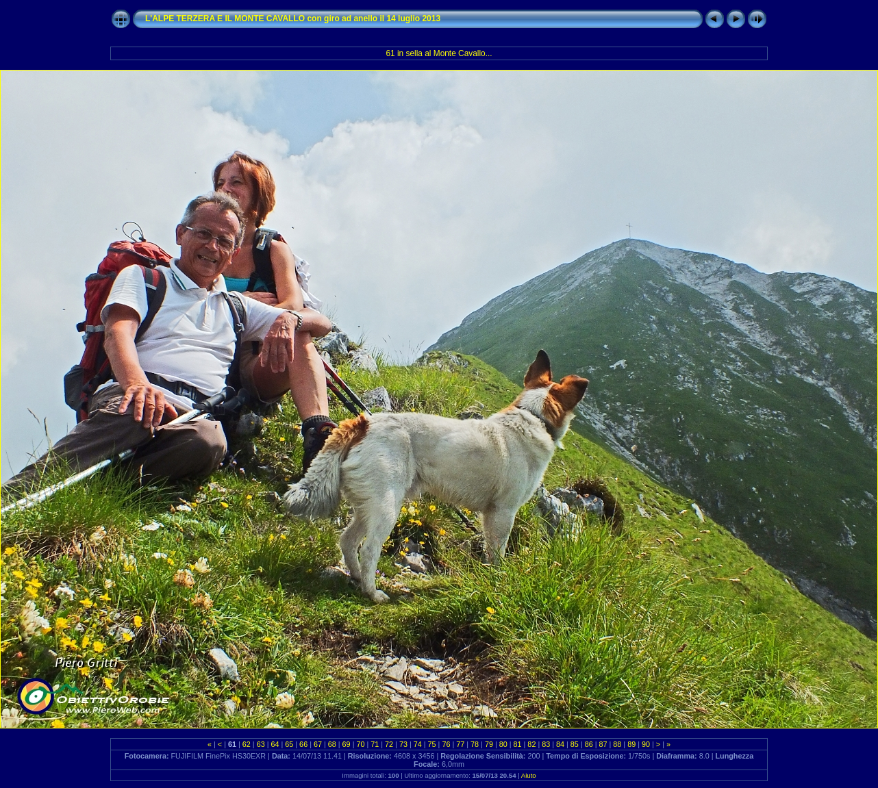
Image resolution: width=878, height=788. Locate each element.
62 (246, 744)
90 (646, 744)
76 (446, 744)
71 (374, 744)
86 (589, 744)
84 (560, 744)
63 (261, 744)
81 (518, 744)
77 (460, 744)
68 (332, 744)
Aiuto (528, 775)
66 (303, 744)
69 (346, 744)
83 (546, 744)
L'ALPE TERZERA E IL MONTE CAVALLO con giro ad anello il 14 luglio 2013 (292, 18)
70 (360, 744)
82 (531, 744)
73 (403, 744)
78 (474, 744)
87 (603, 744)
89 (631, 744)
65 (289, 744)
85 (574, 744)
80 (503, 744)
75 (432, 744)
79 (489, 744)
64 (274, 744)
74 (418, 744)
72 (389, 744)
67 (318, 744)
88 (617, 744)
